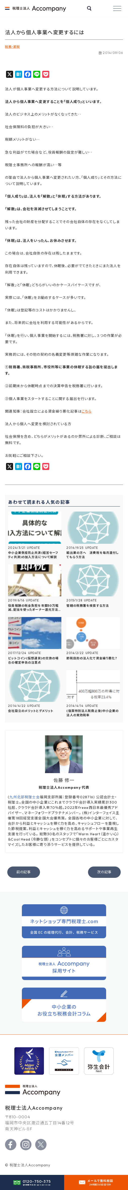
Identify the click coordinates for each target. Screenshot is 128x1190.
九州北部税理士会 (24, 797)
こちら (87, 411)
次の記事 (104, 872)
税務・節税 (12, 47)
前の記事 (23, 872)
